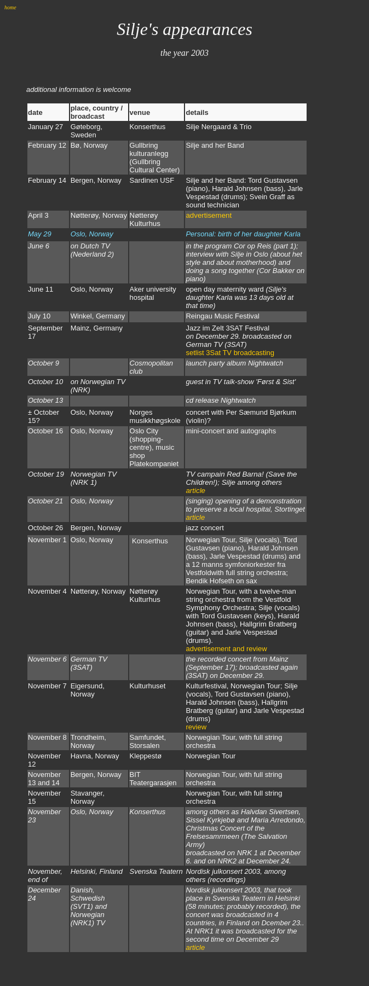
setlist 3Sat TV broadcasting (230, 353)
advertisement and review (226, 649)
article (195, 490)
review (196, 727)
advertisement (209, 215)
